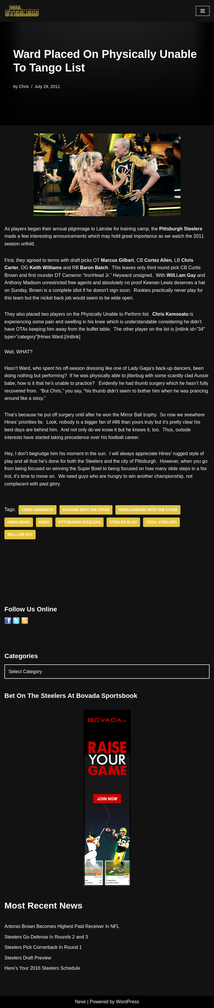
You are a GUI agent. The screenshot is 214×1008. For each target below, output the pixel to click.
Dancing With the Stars (86, 510)
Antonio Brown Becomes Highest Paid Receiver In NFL (61, 926)
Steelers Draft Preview (27, 957)
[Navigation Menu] (203, 11)
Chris (24, 86)
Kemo (44, 522)
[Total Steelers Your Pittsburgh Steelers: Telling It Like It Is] (22, 11)
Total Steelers (161, 522)
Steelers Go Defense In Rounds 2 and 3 (46, 936)
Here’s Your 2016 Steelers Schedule (42, 968)
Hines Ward (18, 522)
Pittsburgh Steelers (79, 522)
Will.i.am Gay (20, 535)
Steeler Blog (123, 522)
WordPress (127, 1001)
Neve (80, 1001)
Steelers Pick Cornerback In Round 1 (43, 947)
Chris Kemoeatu (37, 510)
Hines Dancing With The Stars (147, 510)
